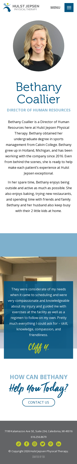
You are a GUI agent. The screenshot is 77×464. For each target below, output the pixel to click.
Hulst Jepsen (21, 7)
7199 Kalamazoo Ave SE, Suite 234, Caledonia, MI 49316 (38, 431)
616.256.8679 (38, 436)
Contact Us (38, 402)
